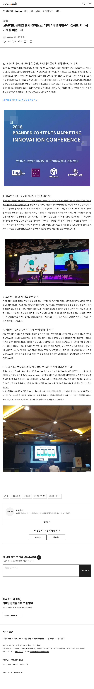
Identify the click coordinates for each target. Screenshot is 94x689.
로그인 (89, 4)
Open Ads (10, 3)
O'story (18, 11)
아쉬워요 (56, 537)
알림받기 (47, 522)
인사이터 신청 (39, 639)
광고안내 (61, 639)
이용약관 (6, 660)
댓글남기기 (85, 571)
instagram (7, 665)
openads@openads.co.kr (39, 652)
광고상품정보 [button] (48, 11)
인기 (31, 11)
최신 (25, 11)
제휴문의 (27, 639)
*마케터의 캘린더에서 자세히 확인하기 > (20, 100)
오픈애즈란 (7, 639)
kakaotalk (24, 665)
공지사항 (17, 639)
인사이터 (38, 11)
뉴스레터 (51, 639)
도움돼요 (38, 537)
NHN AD (8, 631)
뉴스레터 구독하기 (12, 615)
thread (15, 665)
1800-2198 (19, 652)
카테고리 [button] (8, 11)
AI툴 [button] (57, 11)
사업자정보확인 (30, 648)
